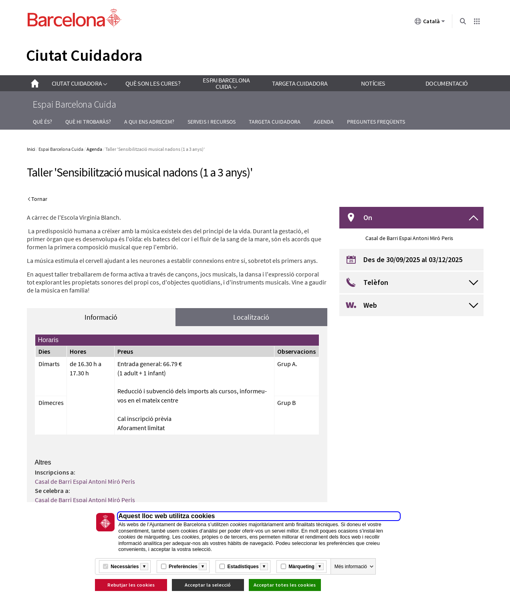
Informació (101, 317)
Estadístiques (243, 566)
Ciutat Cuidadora (84, 55)
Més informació (351, 566)
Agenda (324, 121)
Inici (31, 149)
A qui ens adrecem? (149, 121)
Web (370, 305)
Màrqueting (301, 566)
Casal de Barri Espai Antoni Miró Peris (85, 481)
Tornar (39, 198)
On (367, 217)
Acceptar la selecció (208, 585)
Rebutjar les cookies (131, 585)
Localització (251, 317)
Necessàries (125, 566)
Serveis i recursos (211, 121)
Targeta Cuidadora (274, 121)
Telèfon (375, 282)
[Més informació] (144, 566)
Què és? (42, 121)
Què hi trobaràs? (88, 121)
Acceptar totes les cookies (285, 585)
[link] (79, 83)
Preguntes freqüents (376, 121)
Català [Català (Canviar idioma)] (430, 23)
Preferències (183, 566)
